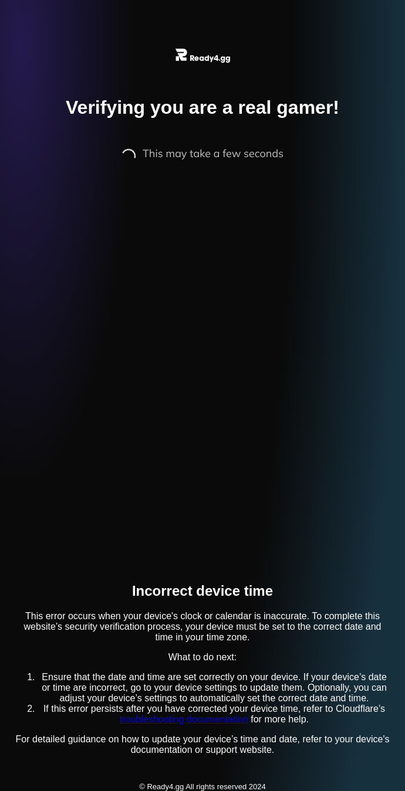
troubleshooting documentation (184, 719)
